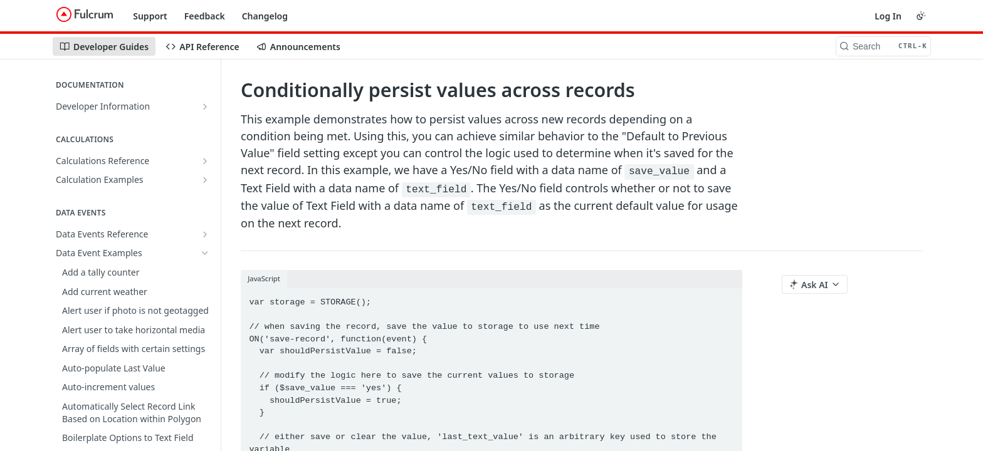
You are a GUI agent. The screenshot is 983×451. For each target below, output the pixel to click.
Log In (888, 16)
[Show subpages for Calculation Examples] (205, 180)
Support (150, 16)
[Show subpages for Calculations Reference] (205, 161)
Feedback (204, 16)
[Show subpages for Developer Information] (205, 106)
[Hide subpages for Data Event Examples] (205, 253)
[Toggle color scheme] (921, 15)
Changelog (265, 16)
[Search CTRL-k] (883, 46)
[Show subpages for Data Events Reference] (205, 234)
